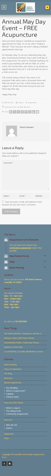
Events (9, 428)
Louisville (20, 107)
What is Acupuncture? (15, 390)
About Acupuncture (12, 382)
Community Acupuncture (17, 414)
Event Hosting (10, 364)
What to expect (13, 408)
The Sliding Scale (13, 411)
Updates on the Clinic (13, 347)
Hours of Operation (12, 369)
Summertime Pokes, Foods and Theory (21, 342)
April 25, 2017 (9, 102)
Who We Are (11, 425)
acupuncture (8, 107)
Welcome (8, 378)
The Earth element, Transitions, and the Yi (22, 333)
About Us (8, 420)
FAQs (6, 438)
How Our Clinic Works (13, 402)
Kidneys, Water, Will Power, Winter (19, 338)
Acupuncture (32, 102)
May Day (27, 107)
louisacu (21, 102)
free (14, 107)
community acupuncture (20, 248)
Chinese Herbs (12, 397)
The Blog (8, 373)
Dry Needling (12, 388)
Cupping (9, 393)
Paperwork (9, 434)
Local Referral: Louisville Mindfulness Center (23, 351)
